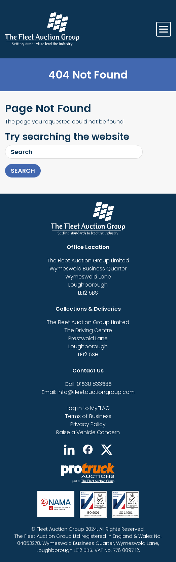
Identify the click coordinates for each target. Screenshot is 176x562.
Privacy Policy (88, 424)
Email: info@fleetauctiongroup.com (88, 392)
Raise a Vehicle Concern (88, 432)
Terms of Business (88, 416)
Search (23, 170)
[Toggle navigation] (163, 29)
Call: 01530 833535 (88, 384)
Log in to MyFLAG (88, 408)
